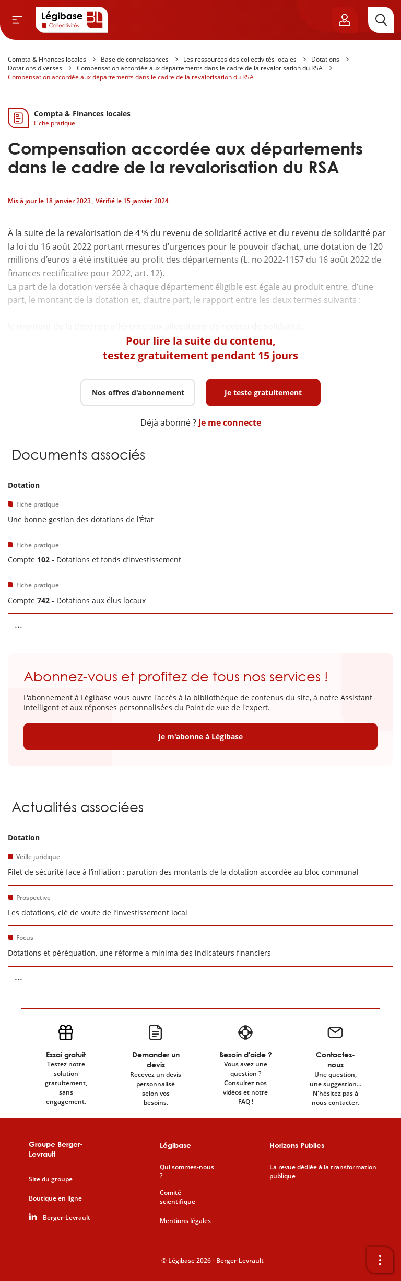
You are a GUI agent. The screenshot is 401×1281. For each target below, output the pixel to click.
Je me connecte (229, 422)
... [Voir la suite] (18, 624)
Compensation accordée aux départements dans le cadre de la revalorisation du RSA (200, 68)
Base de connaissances (135, 59)
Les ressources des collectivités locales (240, 59)
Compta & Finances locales (47, 59)
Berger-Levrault (66, 1218)
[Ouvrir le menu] (17, 19)
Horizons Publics (296, 1145)
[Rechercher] (381, 20)
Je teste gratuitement (263, 392)
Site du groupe (51, 1179)
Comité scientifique (177, 1197)
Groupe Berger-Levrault (56, 1149)
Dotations (325, 59)
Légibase (175, 1145)
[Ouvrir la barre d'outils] (380, 1260)
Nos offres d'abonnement (138, 392)
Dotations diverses (35, 68)
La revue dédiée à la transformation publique (322, 1171)
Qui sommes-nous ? (187, 1171)
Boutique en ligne (55, 1198)
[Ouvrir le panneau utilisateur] (345, 20)
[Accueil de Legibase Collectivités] (72, 20)
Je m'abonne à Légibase (200, 737)
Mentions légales (185, 1221)
